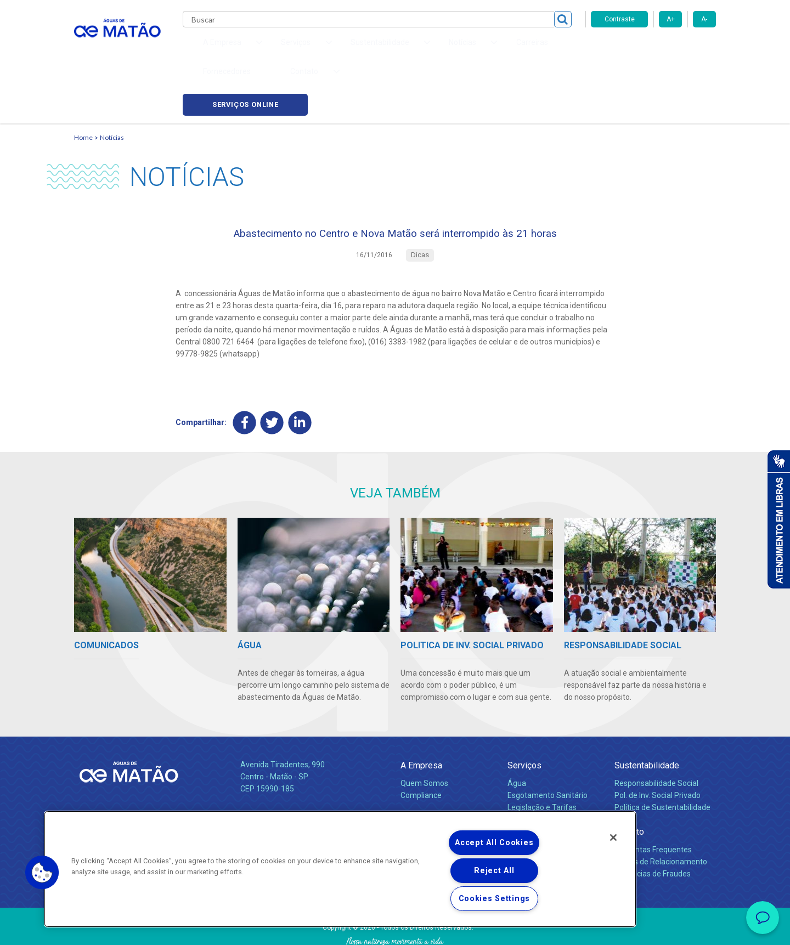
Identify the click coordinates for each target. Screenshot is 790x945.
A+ (671, 19)
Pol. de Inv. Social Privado (657, 750)
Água (516, 738)
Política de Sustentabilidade (662, 762)
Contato (629, 787)
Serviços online (653, 49)
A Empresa (421, 720)
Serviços (524, 720)
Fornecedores (497, 49)
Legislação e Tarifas (542, 762)
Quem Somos (424, 738)
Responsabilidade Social (656, 738)
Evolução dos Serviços (545, 774)
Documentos (529, 786)
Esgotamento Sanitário (547, 750)
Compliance (421, 750)
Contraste (620, 19)
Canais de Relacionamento (660, 816)
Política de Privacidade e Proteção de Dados (395, 928)
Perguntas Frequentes (653, 804)
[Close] (613, 837)
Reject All (494, 870)
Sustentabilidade (646, 720)
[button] (42, 872)
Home (83, 85)
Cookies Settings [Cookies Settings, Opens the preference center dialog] (495, 898)
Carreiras (438, 49)
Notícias (112, 85)
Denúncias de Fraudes (652, 828)
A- (704, 19)
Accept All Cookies (494, 842)
